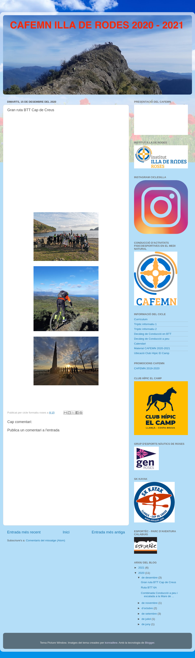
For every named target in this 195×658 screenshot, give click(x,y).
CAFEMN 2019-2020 (146, 368)
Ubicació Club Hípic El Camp (151, 353)
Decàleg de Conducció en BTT (152, 333)
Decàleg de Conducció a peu (151, 338)
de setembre (150, 613)
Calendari (140, 343)
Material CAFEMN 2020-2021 (152, 348)
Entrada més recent (24, 532)
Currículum (140, 319)
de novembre (150, 602)
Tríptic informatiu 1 (145, 324)
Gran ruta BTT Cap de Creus (158, 582)
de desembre (150, 577)
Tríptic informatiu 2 (145, 329)
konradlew (111, 642)
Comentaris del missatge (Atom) (45, 540)
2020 (141, 572)
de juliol (147, 618)
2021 (141, 567)
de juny (146, 624)
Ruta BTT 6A (149, 587)
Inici (66, 532)
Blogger (149, 642)
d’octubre (148, 608)
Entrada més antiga (108, 532)
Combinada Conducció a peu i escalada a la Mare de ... (159, 594)
